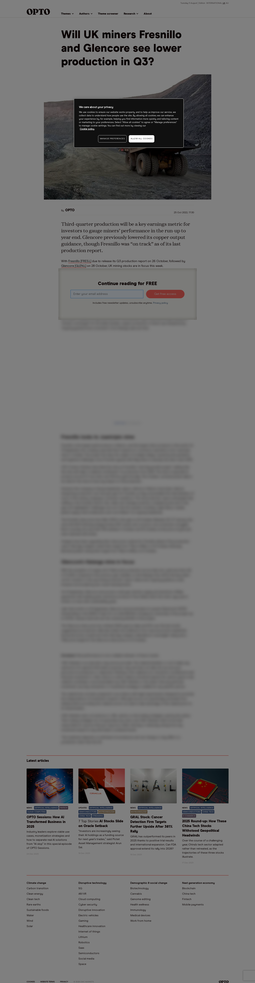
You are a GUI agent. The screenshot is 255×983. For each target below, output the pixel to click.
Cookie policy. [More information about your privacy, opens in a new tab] (87, 129)
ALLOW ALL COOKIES (141, 139)
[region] (129, 123)
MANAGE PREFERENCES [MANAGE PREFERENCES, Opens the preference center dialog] (112, 139)
